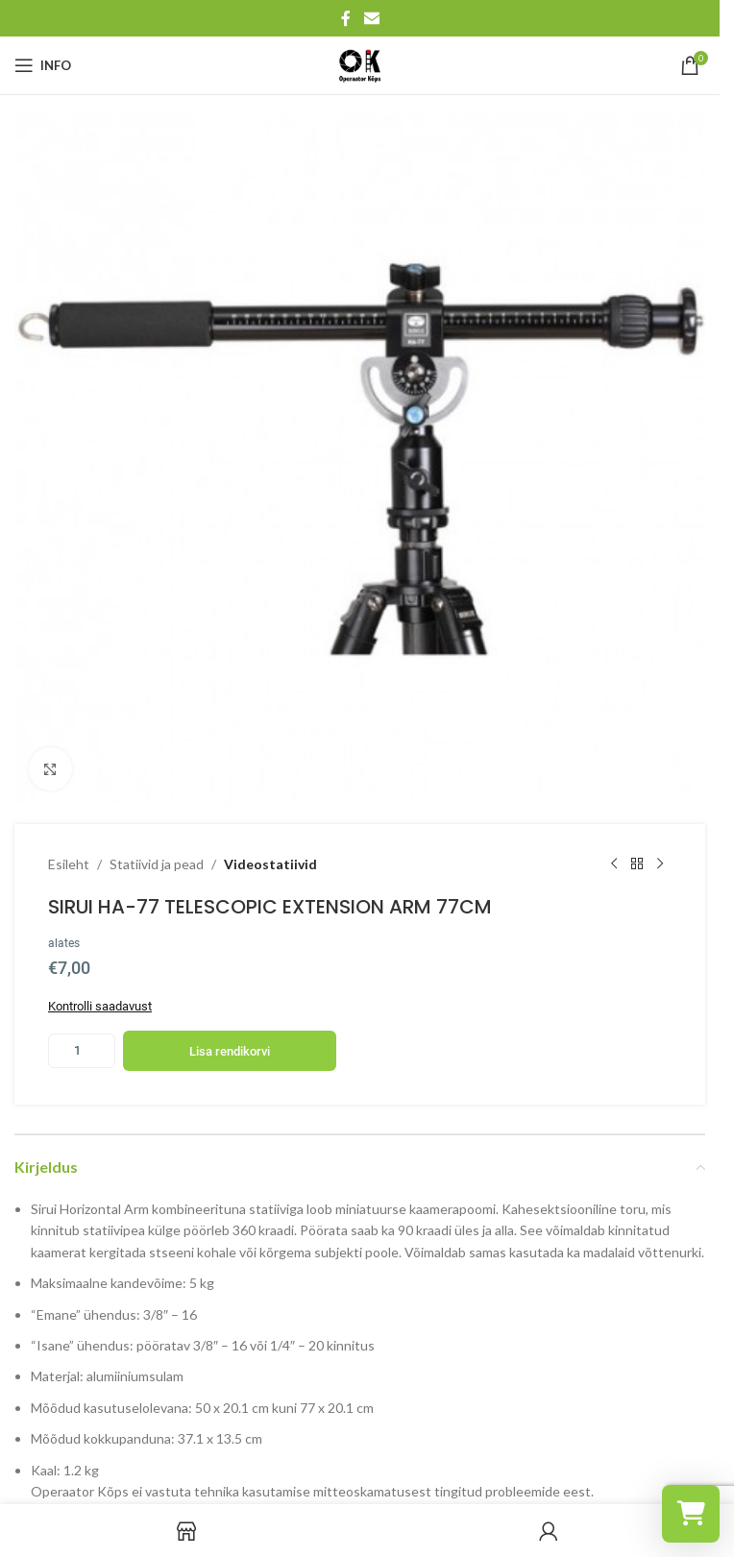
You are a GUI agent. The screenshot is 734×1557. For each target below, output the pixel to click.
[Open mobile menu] (43, 65)
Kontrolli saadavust (100, 1006)
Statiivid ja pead (157, 864)
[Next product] (660, 864)
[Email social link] (371, 18)
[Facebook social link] (345, 18)
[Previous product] (613, 864)
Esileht (68, 864)
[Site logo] (360, 64)
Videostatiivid (270, 864)
